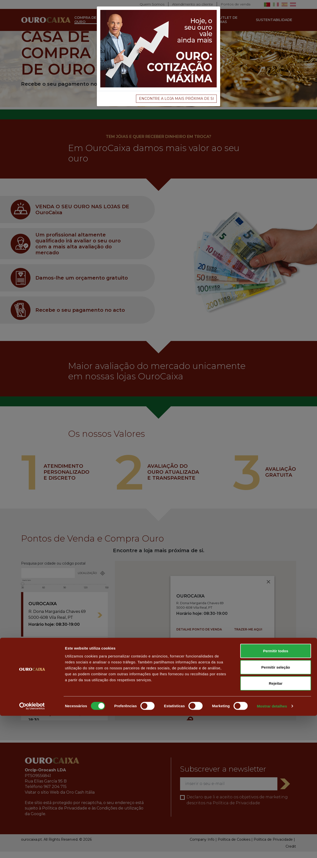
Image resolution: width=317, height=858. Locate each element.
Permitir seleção (275, 809)
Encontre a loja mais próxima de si (176, 98)
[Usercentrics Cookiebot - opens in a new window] (32, 848)
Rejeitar (275, 825)
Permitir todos (275, 793)
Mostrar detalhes (272, 848)
